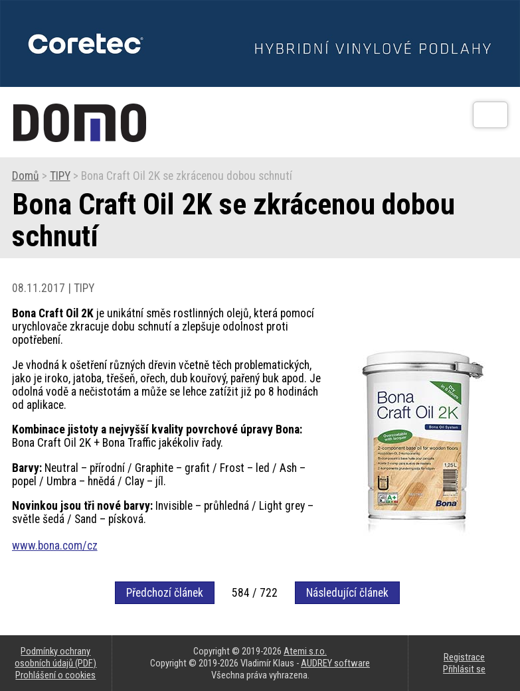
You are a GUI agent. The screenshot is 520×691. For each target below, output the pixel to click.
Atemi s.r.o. (305, 651)
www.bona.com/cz (55, 545)
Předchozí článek (164, 592)
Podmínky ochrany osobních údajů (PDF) (55, 657)
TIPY (60, 176)
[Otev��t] (490, 115)
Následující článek (347, 592)
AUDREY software (335, 663)
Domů (25, 176)
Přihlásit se (464, 669)
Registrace (464, 657)
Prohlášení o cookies (55, 675)
